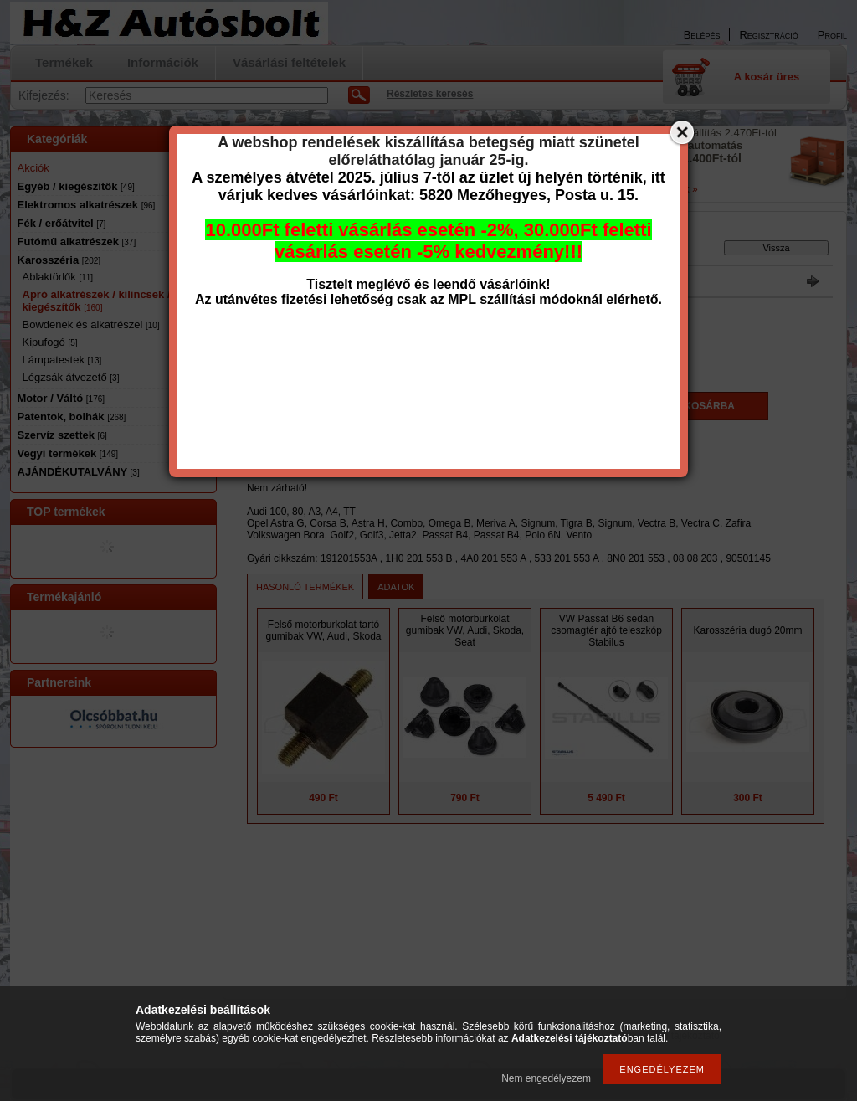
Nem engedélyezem (546, 1078)
